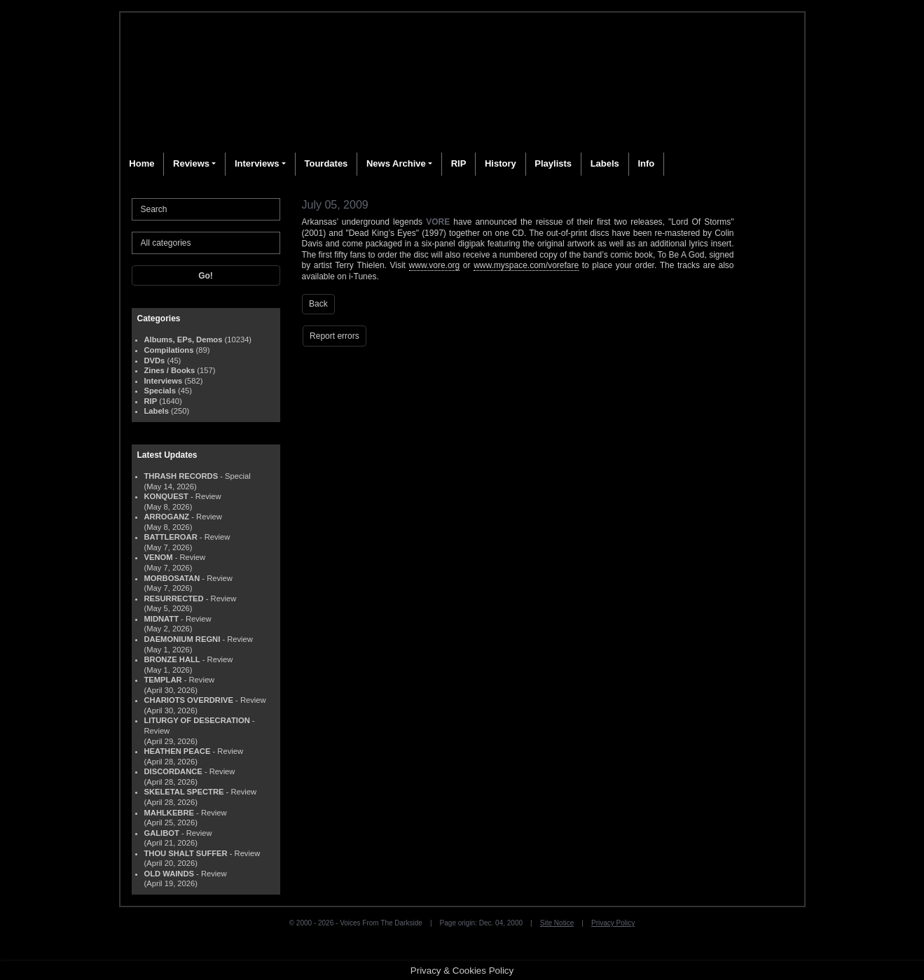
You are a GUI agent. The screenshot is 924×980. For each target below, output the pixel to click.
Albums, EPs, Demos (183, 339)
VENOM (158, 557)
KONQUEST (166, 496)
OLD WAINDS (169, 873)
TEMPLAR (163, 680)
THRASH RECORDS (181, 476)
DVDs (154, 360)
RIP (459, 163)
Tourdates (325, 163)
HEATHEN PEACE (177, 751)
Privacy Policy (613, 923)
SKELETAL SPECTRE (184, 792)
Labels (605, 163)
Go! (205, 276)
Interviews (257, 163)
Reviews (191, 163)
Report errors (334, 336)
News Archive (396, 163)
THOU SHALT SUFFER (186, 853)
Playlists (553, 163)
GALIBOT (161, 833)
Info (645, 163)
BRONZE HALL (172, 659)
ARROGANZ (167, 516)
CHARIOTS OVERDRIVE (188, 700)
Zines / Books (169, 370)
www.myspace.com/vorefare (526, 265)
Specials (160, 390)
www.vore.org (434, 265)
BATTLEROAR (171, 537)
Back (318, 304)
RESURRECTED (174, 598)
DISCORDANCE (173, 771)
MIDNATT (161, 619)
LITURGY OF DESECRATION (197, 720)
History (500, 163)
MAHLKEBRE (169, 812)
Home (141, 163)
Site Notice (557, 923)
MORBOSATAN (172, 578)
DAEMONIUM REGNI (182, 639)
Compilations (169, 350)
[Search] (206, 209)
